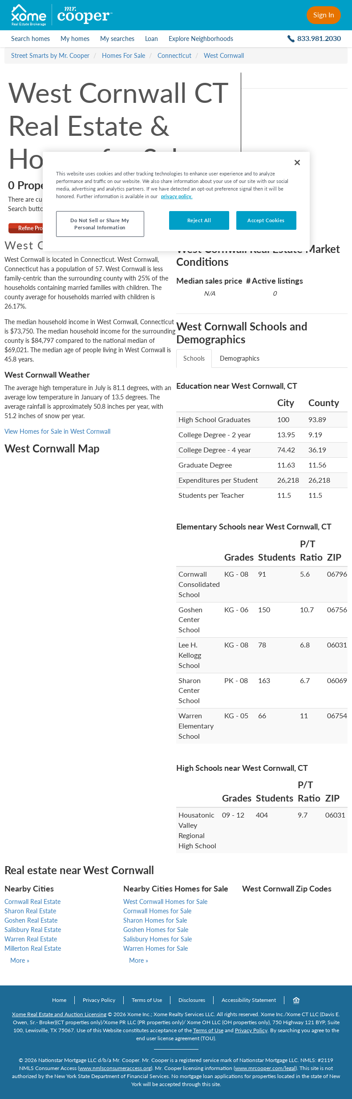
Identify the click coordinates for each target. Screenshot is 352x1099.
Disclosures (191, 1000)
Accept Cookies (266, 220)
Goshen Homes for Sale (155, 929)
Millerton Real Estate (32, 948)
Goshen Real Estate (30, 920)
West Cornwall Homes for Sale (165, 901)
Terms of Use (147, 1000)
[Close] (297, 162)
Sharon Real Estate (30, 911)
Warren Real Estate (30, 939)
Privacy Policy (99, 1000)
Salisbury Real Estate (32, 929)
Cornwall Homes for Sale (157, 911)
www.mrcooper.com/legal (265, 1068)
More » (19, 960)
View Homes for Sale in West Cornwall (57, 431)
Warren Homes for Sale (155, 948)
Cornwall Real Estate (32, 901)
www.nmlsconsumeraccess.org (115, 1068)
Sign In (323, 14)
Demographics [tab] (239, 358)
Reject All (199, 220)
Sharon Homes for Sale (155, 920)
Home (59, 1000)
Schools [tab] (194, 358)
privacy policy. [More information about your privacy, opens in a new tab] (177, 196)
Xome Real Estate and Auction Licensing (59, 1014)
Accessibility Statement (249, 1000)
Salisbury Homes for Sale (157, 939)
